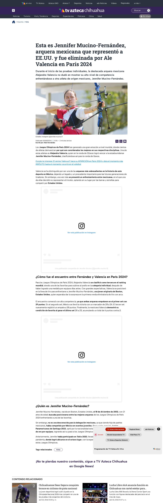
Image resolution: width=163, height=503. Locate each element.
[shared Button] (120, 141)
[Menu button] (22, 10)
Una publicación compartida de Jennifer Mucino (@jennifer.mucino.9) (81, 269)
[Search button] (148, 10)
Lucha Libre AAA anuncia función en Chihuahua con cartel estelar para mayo (128, 487)
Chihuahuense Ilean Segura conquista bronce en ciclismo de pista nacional (59, 487)
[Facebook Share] (124, 141)
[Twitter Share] (116, 141)
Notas (58, 450)
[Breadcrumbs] (14, 21)
